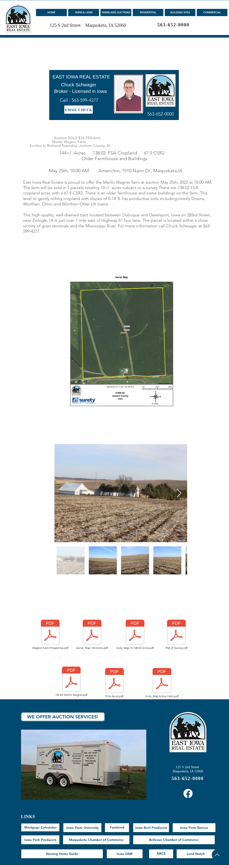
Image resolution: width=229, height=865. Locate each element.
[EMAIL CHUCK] (78, 109)
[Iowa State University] (82, 827)
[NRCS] (161, 853)
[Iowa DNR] (125, 853)
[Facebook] (188, 793)
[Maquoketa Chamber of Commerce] (96, 839)
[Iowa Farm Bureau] (194, 827)
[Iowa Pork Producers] (40, 839)
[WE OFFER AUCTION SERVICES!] (63, 716)
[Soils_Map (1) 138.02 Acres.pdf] (135, 634)
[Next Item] (179, 493)
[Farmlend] (117, 827)
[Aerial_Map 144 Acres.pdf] (92, 634)
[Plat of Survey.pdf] (176, 634)
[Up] (217, 854)
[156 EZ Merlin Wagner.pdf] (71, 681)
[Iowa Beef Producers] (151, 827)
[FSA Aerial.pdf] (114, 683)
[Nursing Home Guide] (62, 853)
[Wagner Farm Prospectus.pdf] (50, 634)
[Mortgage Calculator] (40, 827)
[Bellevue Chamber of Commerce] (174, 839)
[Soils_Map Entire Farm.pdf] (161, 683)
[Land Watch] (195, 853)
